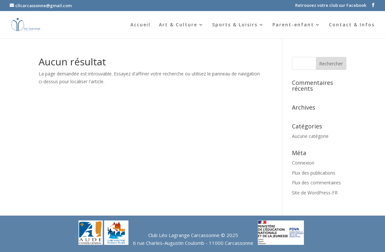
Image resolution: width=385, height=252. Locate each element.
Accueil (140, 25)
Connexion (303, 163)
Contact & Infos (352, 25)
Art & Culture (178, 25)
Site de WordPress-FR (315, 193)
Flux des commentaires (316, 182)
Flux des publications (313, 173)
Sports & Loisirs (235, 25)
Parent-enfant (293, 25)
